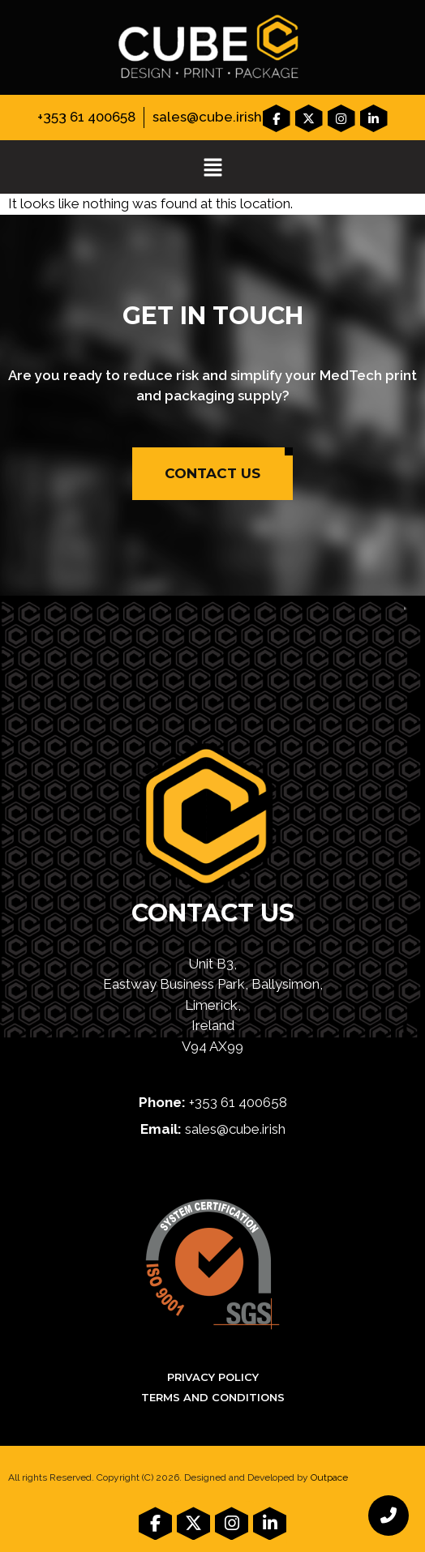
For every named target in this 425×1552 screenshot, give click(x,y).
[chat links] (388, 1515)
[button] (212, 168)
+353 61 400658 (86, 117)
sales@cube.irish (207, 117)
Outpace (329, 1477)
